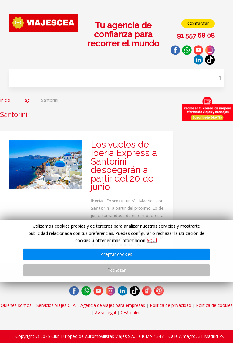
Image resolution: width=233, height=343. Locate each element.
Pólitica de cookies (214, 305)
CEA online (131, 312)
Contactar (198, 23)
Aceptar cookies (116, 254)
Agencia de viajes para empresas (112, 305)
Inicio (5, 100)
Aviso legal (105, 312)
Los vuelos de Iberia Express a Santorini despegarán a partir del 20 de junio (124, 165)
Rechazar (116, 270)
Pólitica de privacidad (170, 305)
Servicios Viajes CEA (56, 305)
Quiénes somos (16, 305)
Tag (25, 100)
